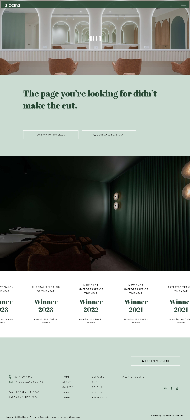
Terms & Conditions (71, 416)
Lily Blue (166, 415)
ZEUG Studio (177, 415)
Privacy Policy (56, 416)
